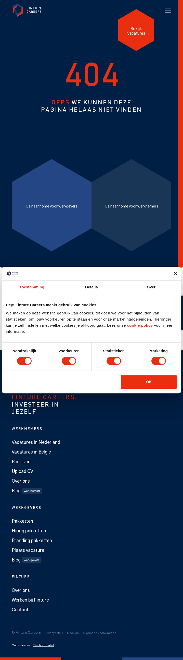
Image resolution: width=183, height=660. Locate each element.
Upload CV (22, 471)
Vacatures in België (31, 451)
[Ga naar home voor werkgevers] (52, 205)
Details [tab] (91, 287)
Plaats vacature (28, 550)
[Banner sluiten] (175, 273)
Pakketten (22, 521)
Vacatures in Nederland (36, 442)
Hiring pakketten (29, 530)
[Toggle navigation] (168, 10)
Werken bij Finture (30, 599)
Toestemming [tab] (31, 287)
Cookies (73, 633)
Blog (27, 490)
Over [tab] (151, 287)
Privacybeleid (54, 633)
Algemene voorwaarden (99, 633)
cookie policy (139, 325)
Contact (20, 609)
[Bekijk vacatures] (136, 30)
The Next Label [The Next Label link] (43, 645)
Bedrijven (21, 461)
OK (149, 382)
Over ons (21, 481)
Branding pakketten (32, 540)
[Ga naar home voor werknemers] (131, 205)
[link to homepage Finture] (27, 10)
